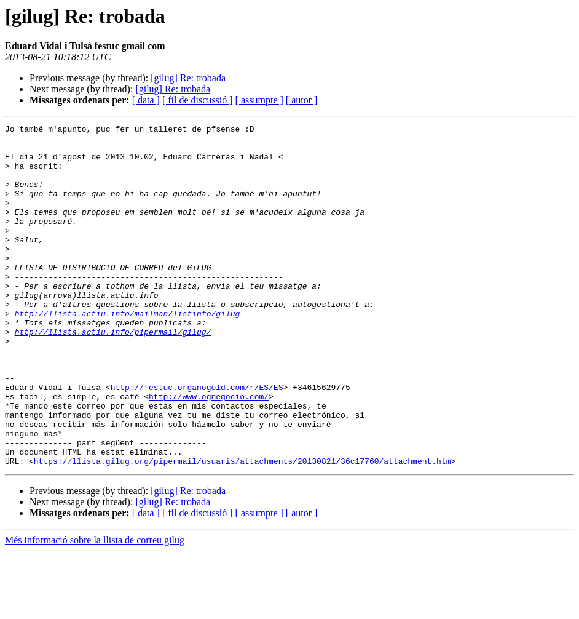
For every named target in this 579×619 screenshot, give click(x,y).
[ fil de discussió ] (197, 100)
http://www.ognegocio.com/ (209, 451)
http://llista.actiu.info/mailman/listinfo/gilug (127, 351)
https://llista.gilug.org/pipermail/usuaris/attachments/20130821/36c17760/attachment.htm (242, 529)
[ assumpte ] (259, 100)
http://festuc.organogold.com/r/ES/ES (197, 440)
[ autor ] (302, 100)
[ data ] (146, 100)
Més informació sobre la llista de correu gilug (94, 608)
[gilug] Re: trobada (188, 78)
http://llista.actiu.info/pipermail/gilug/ (113, 374)
